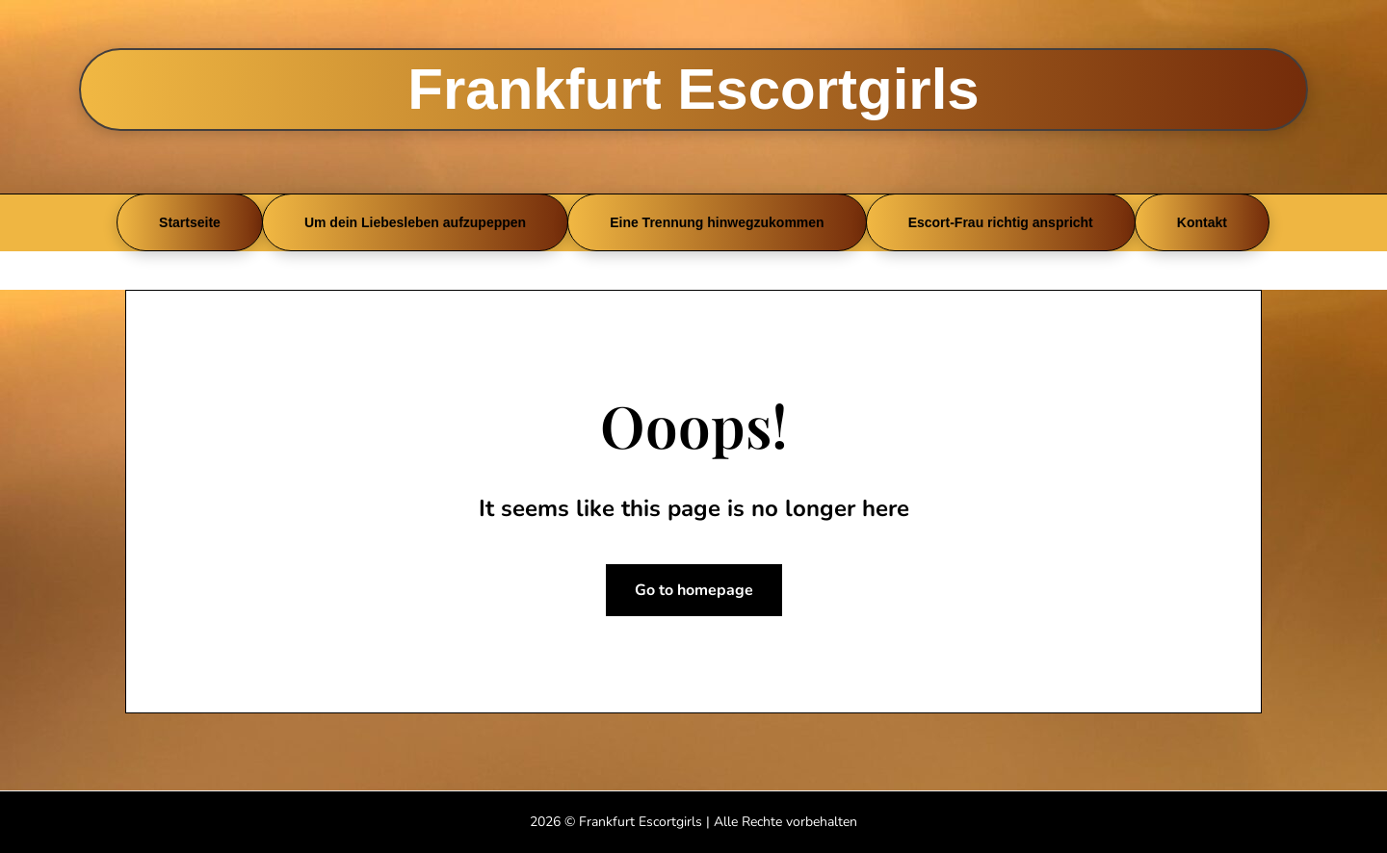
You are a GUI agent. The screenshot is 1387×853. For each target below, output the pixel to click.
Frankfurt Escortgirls (693, 89)
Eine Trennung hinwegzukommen (717, 222)
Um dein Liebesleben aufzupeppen (415, 222)
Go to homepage (694, 590)
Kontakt (1202, 222)
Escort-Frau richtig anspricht (1000, 222)
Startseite (190, 222)
